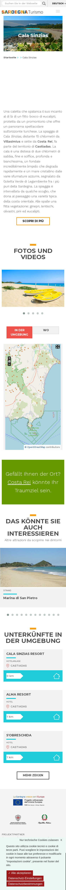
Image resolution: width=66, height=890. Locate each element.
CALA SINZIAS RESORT (25, 654)
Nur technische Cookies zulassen (43, 840)
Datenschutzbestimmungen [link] (25, 883)
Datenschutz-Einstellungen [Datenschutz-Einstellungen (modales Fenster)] (25, 878)
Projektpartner (13, 834)
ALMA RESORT (18, 694)
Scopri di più (33, 221)
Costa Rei (19, 482)
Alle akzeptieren (19, 872)
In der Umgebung (19, 332)
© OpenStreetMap (35, 447)
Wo (46, 330)
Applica (44, 3)
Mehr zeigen (33, 775)
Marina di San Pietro (20, 598)
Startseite (10, 57)
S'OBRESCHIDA (19, 735)
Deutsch (58, 3)
